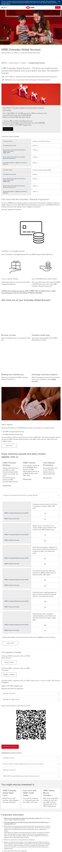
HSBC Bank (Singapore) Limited (12, 848)
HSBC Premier (45, 291)
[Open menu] (4, 7)
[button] (31, 437)
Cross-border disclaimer (43, 849)
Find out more (7, 427)
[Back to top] (5, 827)
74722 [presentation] (16, 121)
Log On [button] (57, 7)
